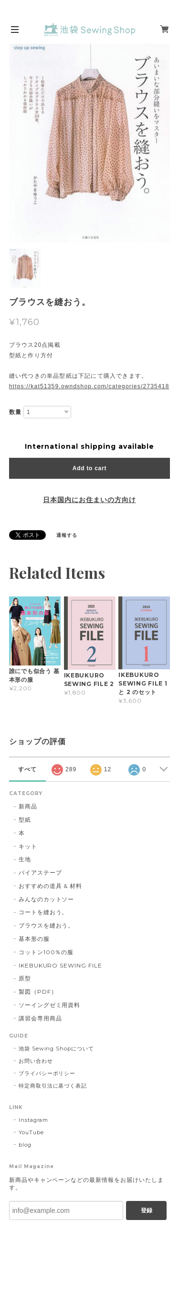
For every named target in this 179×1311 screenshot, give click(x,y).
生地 (25, 859)
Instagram (34, 1120)
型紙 (25, 819)
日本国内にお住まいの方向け (89, 500)
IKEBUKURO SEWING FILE (60, 965)
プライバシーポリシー (47, 1073)
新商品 (28, 806)
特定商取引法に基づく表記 (53, 1085)
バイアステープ (40, 872)
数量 (15, 412)
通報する (66, 535)
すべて (27, 769)
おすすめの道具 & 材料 (51, 885)
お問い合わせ (36, 1061)
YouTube (31, 1132)
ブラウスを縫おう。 (46, 925)
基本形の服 (34, 938)
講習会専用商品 (40, 1018)
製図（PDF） (38, 991)
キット (28, 846)
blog (25, 1144)
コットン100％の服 (46, 952)
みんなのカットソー (46, 899)
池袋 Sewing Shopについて (56, 1048)
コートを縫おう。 (43, 912)
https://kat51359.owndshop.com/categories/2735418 (89, 386)
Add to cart (89, 468)
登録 (146, 1210)
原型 (25, 978)
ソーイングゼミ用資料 (50, 1004)
